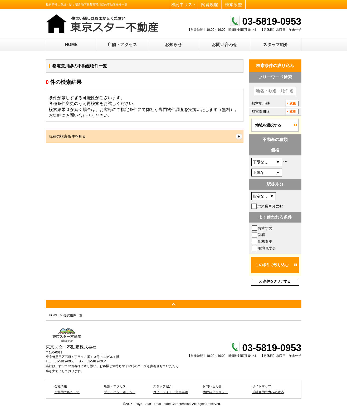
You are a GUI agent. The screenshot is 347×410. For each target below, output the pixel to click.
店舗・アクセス (122, 44)
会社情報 (60, 386)
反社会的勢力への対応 (268, 392)
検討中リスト (184, 4)
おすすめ (265, 228)
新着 (261, 234)
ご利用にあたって (67, 392)
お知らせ (173, 44)
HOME (71, 44)
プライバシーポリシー (119, 392)
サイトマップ (261, 386)
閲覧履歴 (209, 4)
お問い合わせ (224, 44)
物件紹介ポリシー (215, 392)
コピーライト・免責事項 (170, 392)
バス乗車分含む (270, 206)
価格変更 (265, 241)
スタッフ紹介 (275, 44)
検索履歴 (233, 4)
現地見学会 (267, 248)
